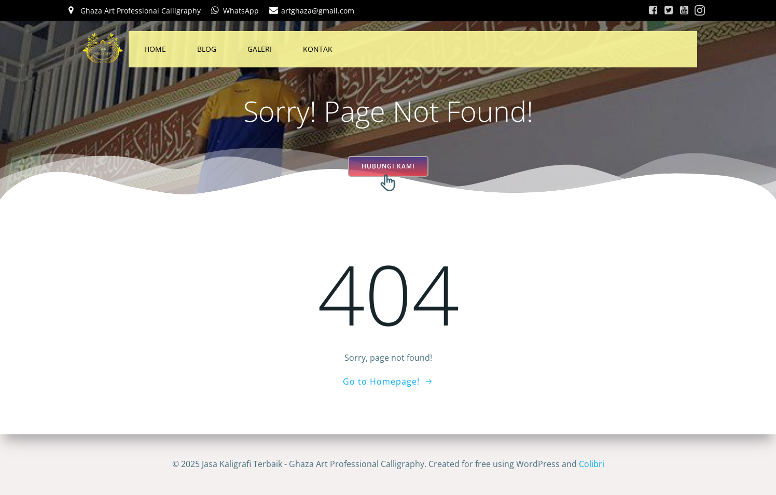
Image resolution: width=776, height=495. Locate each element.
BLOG (206, 49)
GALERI (259, 49)
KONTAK (317, 49)
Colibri (591, 464)
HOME (155, 49)
